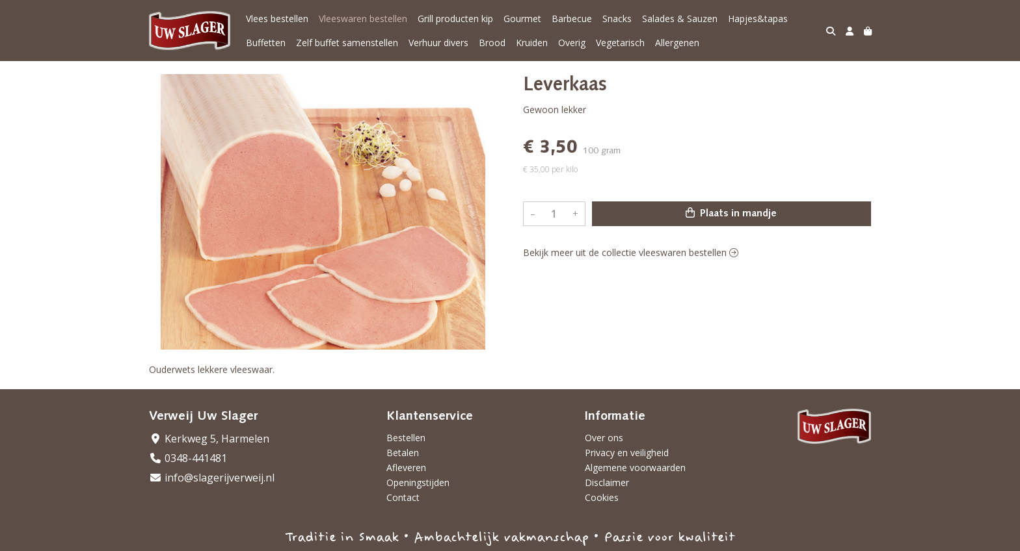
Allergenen (677, 42)
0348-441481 (188, 458)
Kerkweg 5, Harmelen (209, 438)
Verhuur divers (438, 42)
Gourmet (522, 18)
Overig (571, 42)
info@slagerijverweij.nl (212, 477)
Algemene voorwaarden (635, 467)
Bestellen (405, 437)
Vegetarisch (620, 42)
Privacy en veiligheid (627, 452)
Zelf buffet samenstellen (347, 42)
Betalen (402, 452)
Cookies (602, 497)
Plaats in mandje (731, 213)
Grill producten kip (455, 18)
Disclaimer (607, 482)
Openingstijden (418, 482)
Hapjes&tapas (758, 18)
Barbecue (572, 18)
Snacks (617, 18)
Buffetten (266, 42)
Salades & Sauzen (680, 18)
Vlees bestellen (277, 18)
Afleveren (406, 467)
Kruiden (532, 42)
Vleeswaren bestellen (363, 18)
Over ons (604, 437)
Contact (403, 497)
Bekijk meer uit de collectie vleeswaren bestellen (630, 252)
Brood (492, 42)
